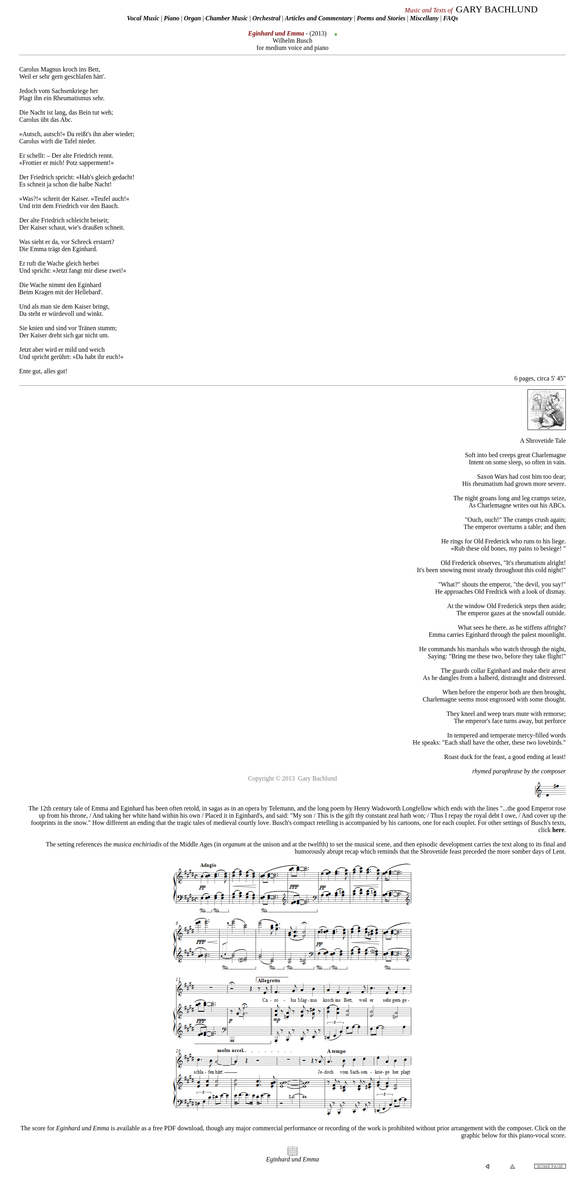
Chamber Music (226, 18)
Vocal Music (143, 18)
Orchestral (267, 18)
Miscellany (424, 18)
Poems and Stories (381, 18)
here (558, 829)
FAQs (450, 18)
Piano (171, 18)
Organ (192, 18)
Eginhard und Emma (292, 1159)
